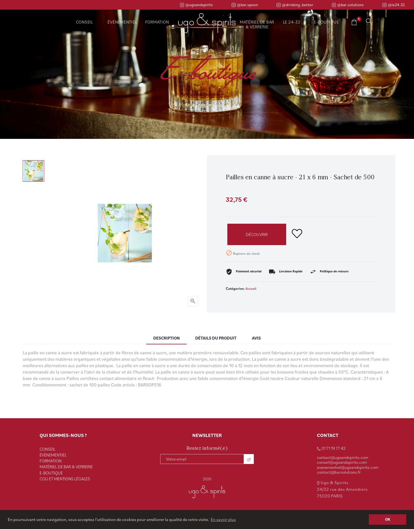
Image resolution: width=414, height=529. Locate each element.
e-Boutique (51, 472)
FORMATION (51, 460)
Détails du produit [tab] (215, 338)
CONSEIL (47, 449)
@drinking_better (295, 4)
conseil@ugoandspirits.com (342, 462)
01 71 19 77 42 (331, 448)
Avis (256, 338)
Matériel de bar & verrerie (66, 466)
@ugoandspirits (196, 4)
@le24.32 (393, 4)
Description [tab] (166, 338)
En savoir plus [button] (223, 519)
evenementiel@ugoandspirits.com (347, 467)
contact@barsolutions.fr (339, 472)
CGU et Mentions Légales (65, 478)
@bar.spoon (245, 4)
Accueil (251, 288)
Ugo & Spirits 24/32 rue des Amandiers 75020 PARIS (342, 489)
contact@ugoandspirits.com (342, 457)
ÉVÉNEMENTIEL (53, 455)
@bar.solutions (348, 4)
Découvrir (257, 234)
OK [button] (387, 519)
